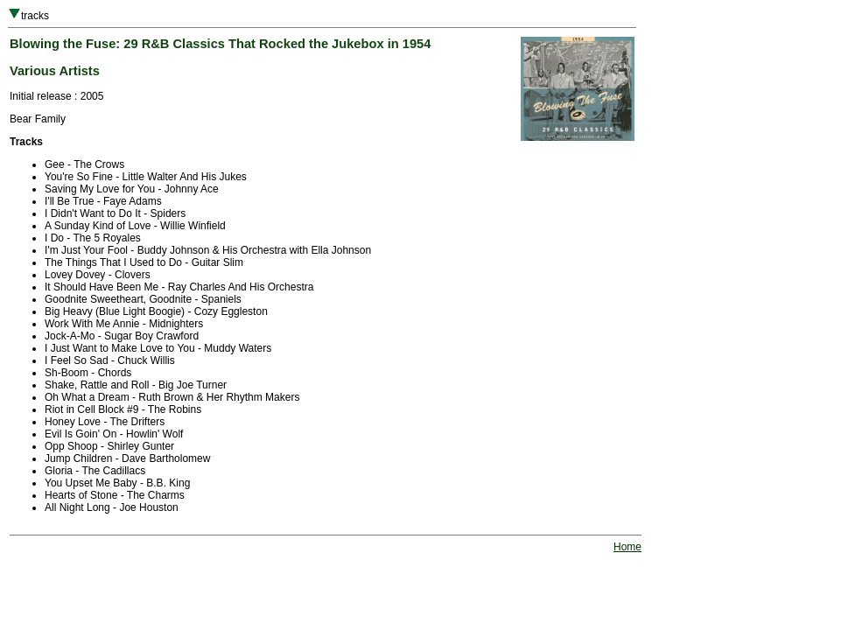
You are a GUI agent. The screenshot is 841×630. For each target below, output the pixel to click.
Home (627, 547)
